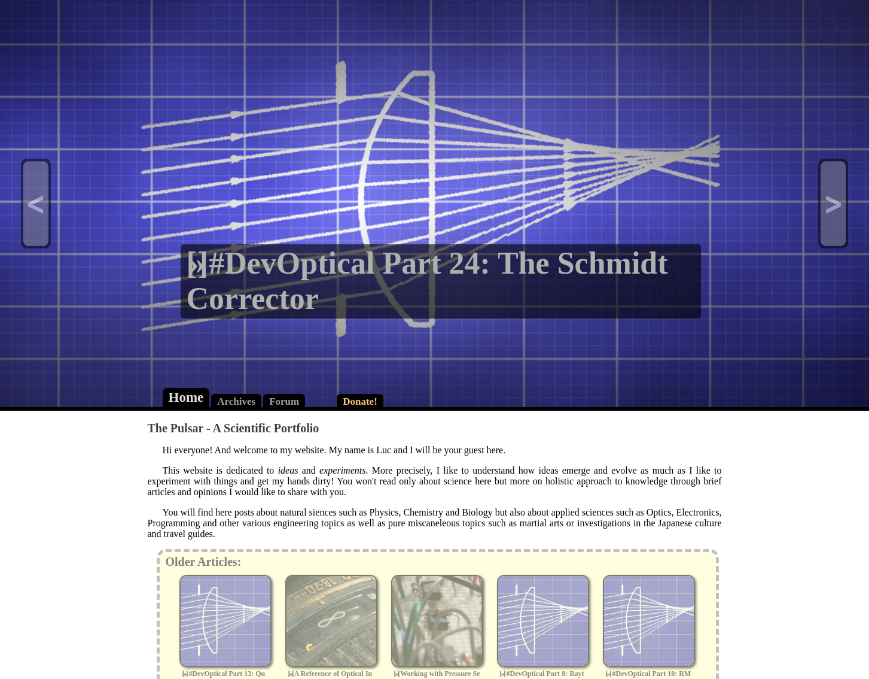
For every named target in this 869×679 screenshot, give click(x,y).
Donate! (360, 401)
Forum (284, 401)
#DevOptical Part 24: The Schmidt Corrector (427, 281)
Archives (236, 401)
